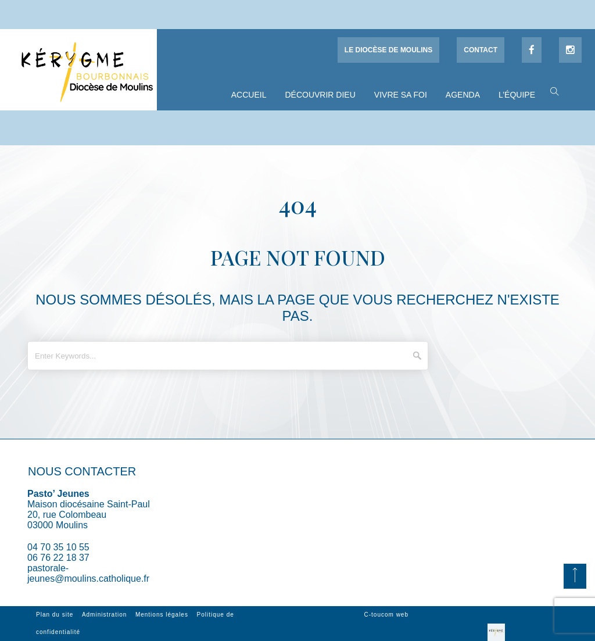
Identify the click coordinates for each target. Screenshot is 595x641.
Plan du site (54, 614)
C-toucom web (386, 614)
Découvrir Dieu (320, 94)
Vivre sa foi (400, 94)
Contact (480, 50)
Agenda (463, 94)
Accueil (249, 94)
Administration (104, 614)
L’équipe (517, 94)
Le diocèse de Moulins (388, 50)
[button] (551, 91)
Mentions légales (161, 614)
